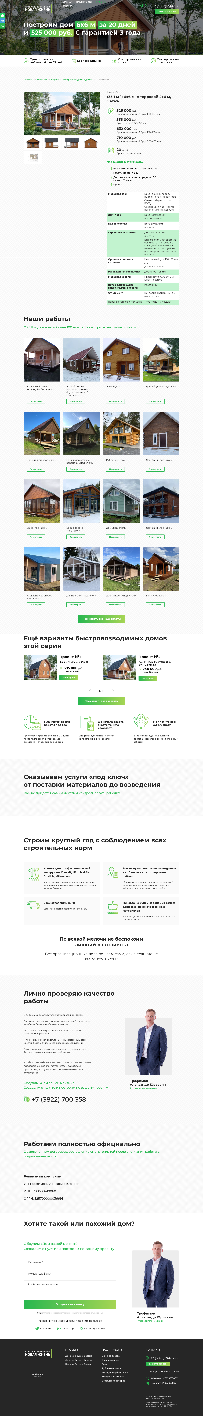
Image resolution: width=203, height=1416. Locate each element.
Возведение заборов (113, 1381)
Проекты (101, 2)
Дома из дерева (111, 1356)
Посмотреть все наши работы (101, 618)
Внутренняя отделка (113, 1376)
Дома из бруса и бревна (78, 1356)
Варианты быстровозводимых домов (72, 79)
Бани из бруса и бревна (78, 1364)
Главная (67, 2)
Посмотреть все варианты (101, 701)
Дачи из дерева (110, 1360)
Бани (104, 1364)
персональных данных (94, 1313)
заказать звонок (167, 11)
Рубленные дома (111, 1368)
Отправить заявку (70, 1304)
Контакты (68, 6)
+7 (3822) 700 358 (165, 6)
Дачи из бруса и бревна (78, 1360)
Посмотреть (36, 401)
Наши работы (84, 2)
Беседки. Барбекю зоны (115, 1372)
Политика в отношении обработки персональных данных (160, 1397)
